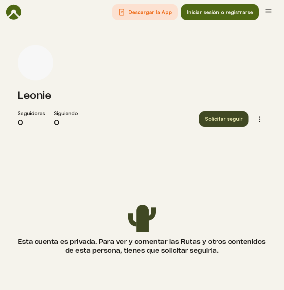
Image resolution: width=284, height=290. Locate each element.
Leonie (34, 96)
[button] (145, 12)
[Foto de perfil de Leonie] (35, 62)
